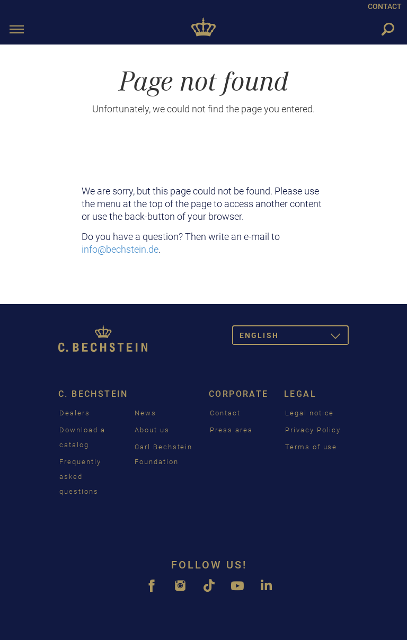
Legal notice (309, 413)
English (294, 337)
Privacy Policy (313, 430)
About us (152, 430)
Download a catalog (82, 437)
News (145, 413)
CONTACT (385, 6)
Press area (231, 430)
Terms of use (311, 447)
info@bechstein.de (120, 249)
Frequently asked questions (80, 476)
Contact (225, 413)
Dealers (74, 413)
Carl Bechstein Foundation (163, 454)
